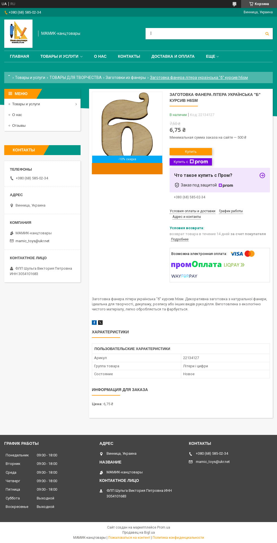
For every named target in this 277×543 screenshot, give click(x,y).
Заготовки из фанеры (126, 77)
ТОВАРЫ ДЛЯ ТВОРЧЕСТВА (75, 77)
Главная (19, 56)
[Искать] (267, 33)
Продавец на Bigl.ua (138, 533)
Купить (190, 151)
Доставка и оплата (173, 56)
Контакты (129, 56)
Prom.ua (163, 527)
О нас (100, 56)
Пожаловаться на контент (129, 538)
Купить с (191, 161)
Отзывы (19, 125)
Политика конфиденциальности (178, 538)
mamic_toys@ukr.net (32, 241)
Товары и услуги (59, 56)
